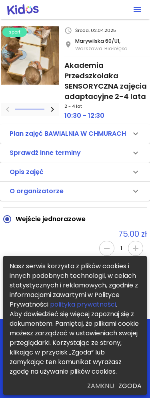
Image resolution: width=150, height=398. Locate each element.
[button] (75, 133)
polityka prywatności (83, 304)
